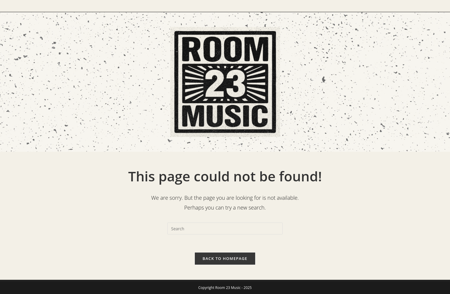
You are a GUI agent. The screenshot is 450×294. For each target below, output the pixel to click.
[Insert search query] (225, 228)
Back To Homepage (224, 258)
